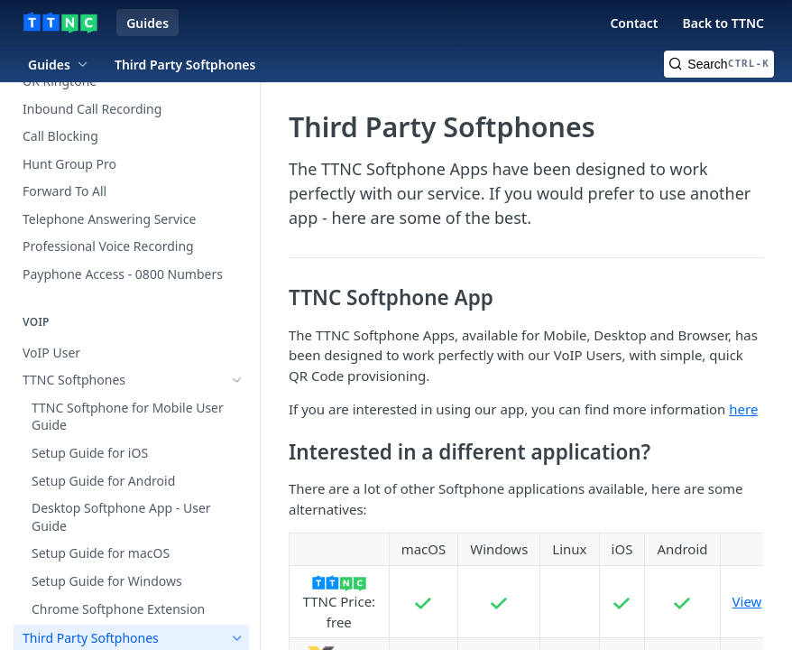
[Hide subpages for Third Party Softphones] (237, 408)
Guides (147, 23)
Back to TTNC (723, 23)
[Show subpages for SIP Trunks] (237, 575)
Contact (634, 23)
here (743, 409)
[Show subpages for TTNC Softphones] (237, 380)
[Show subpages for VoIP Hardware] (237, 631)
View (747, 601)
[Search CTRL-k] (719, 64)
